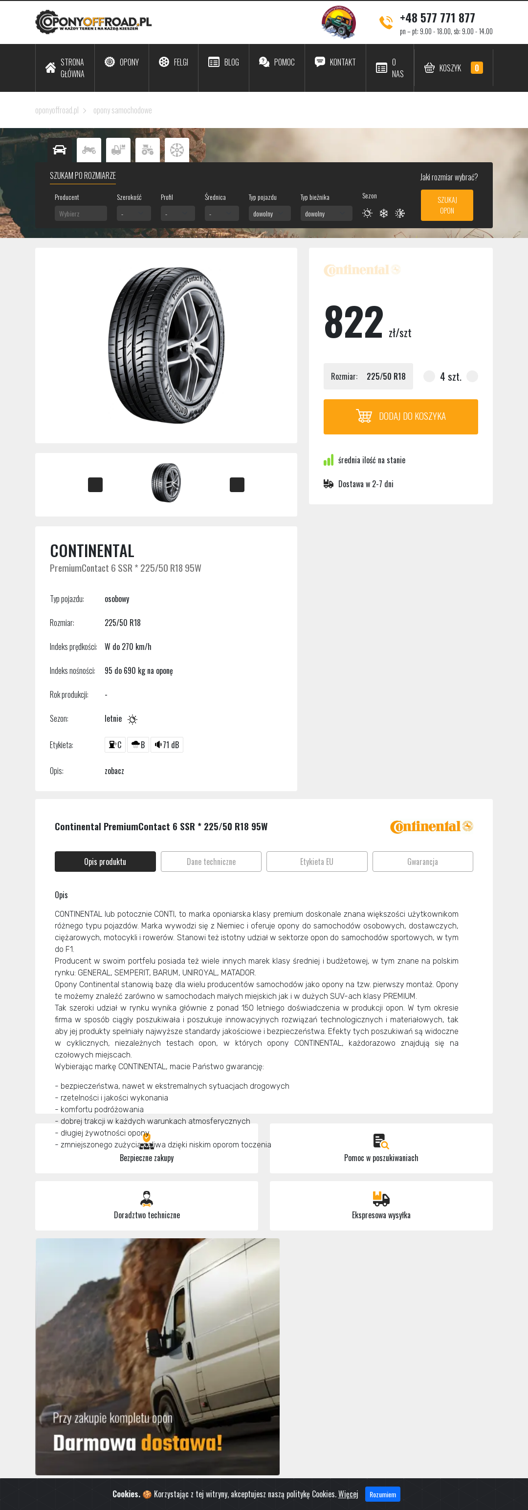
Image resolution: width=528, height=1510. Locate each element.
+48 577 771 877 (437, 17)
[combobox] (81, 213)
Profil (167, 197)
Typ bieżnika (315, 197)
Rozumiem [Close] (383, 1497)
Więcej (348, 1497)
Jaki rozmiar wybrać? (448, 177)
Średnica (215, 197)
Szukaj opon (447, 205)
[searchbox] (81, 213)
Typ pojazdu (263, 197)
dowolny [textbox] (263, 213)
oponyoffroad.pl (57, 110)
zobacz (114, 771)
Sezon (369, 195)
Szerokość (129, 197)
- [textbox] (122, 213)
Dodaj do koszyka (401, 416)
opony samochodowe (122, 110)
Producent (67, 197)
